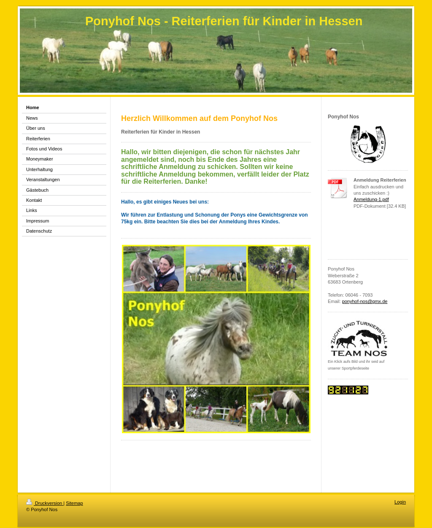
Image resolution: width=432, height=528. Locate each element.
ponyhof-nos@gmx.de (365, 301)
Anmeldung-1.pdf (371, 199)
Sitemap (74, 503)
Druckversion (44, 503)
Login (400, 501)
